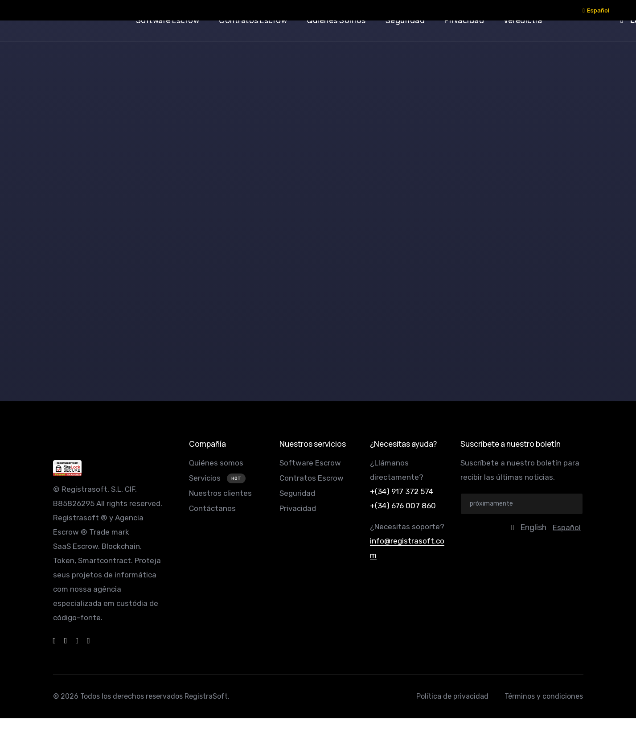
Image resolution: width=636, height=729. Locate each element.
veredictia (523, 20)
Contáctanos (212, 508)
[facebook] (54, 641)
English (533, 527)
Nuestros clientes (220, 493)
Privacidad (297, 508)
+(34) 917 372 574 (401, 491)
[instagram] (88, 641)
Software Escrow (310, 462)
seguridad (405, 20)
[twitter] (77, 641)
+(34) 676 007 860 (403, 505)
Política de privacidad (452, 696)
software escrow (168, 20)
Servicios (205, 478)
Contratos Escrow (311, 478)
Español (596, 10)
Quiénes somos (216, 462)
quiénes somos (336, 20)
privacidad (464, 20)
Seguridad (297, 493)
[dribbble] (65, 641)
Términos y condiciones (544, 696)
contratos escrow (253, 20)
